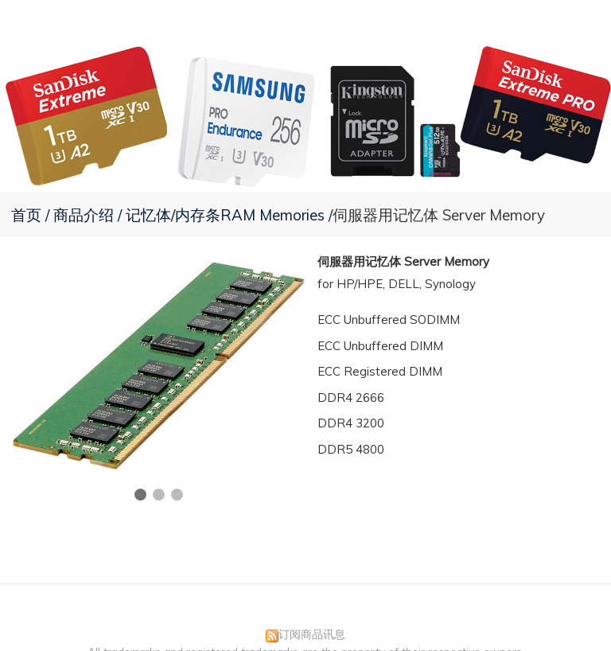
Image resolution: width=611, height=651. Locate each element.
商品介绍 (85, 214)
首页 (26, 214)
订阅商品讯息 (311, 634)
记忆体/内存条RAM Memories (225, 214)
